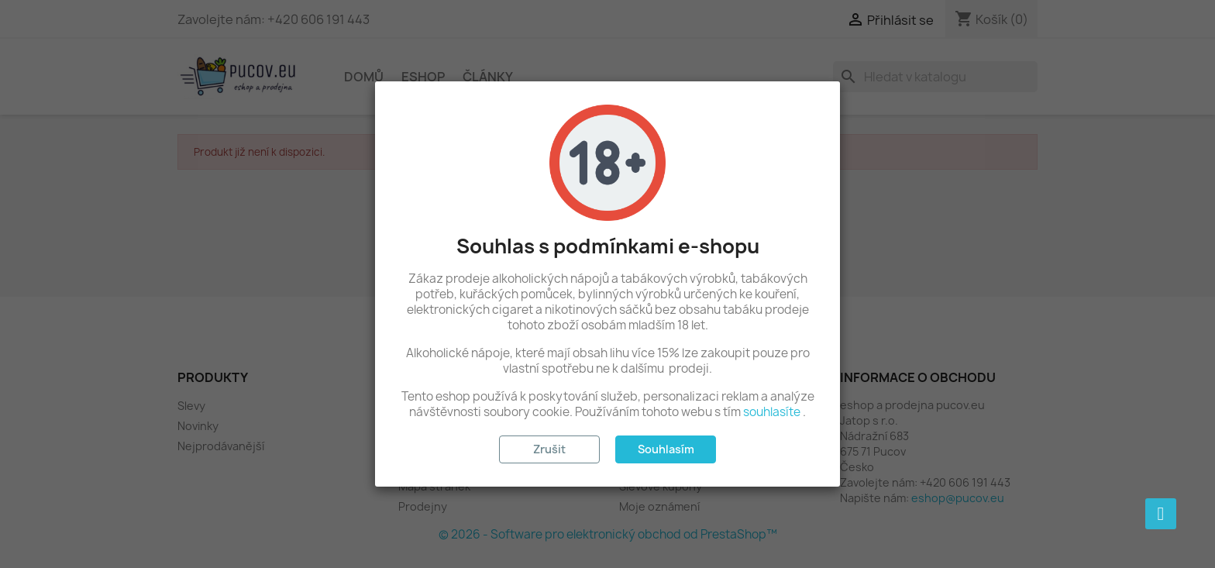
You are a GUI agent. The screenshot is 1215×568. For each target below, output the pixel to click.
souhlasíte (771, 412)
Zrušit (549, 449)
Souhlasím (666, 449)
